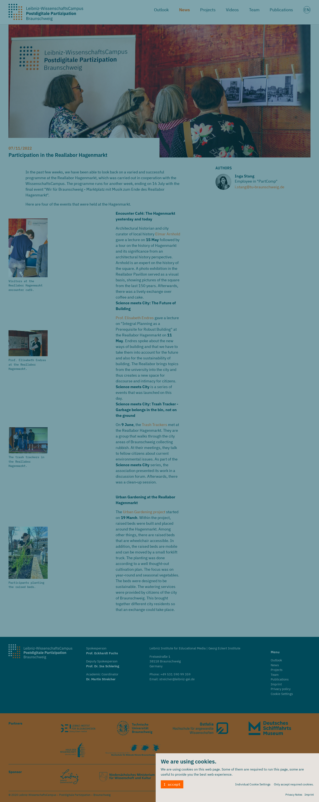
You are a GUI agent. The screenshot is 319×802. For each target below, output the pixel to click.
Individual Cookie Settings (253, 784)
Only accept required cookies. (294, 784)
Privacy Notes (293, 795)
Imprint (309, 795)
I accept (172, 784)
